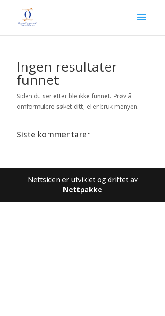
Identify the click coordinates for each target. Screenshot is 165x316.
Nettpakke (82, 189)
